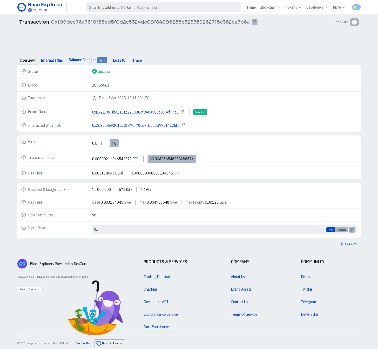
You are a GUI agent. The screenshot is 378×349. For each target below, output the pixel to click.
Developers (317, 7)
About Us (238, 276)
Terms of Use (82, 343)
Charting (150, 289)
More (339, 7)
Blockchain (271, 7)
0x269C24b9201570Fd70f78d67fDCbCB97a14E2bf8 (136, 125)
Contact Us (239, 301)
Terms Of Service (244, 314)
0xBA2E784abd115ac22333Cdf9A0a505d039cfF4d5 (135, 112)
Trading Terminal (157, 276)
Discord (306, 276)
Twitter (306, 289)
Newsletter (309, 314)
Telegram (308, 301)
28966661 (100, 85)
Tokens (294, 7)
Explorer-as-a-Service (161, 314)
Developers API (156, 301)
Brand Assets (241, 289)
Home (251, 7)
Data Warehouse (157, 326)
